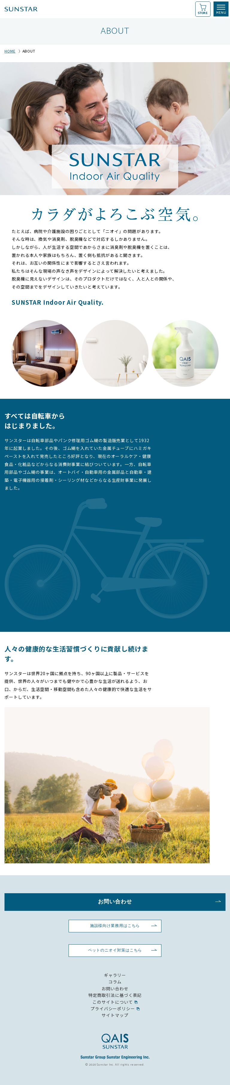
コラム (115, 982)
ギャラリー (115, 975)
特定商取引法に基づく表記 (115, 995)
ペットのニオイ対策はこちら (115, 950)
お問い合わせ (115, 901)
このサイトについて (113, 1002)
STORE (203, 13)
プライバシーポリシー (112, 1009)
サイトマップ (115, 1015)
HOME (10, 50)
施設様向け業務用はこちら (115, 926)
